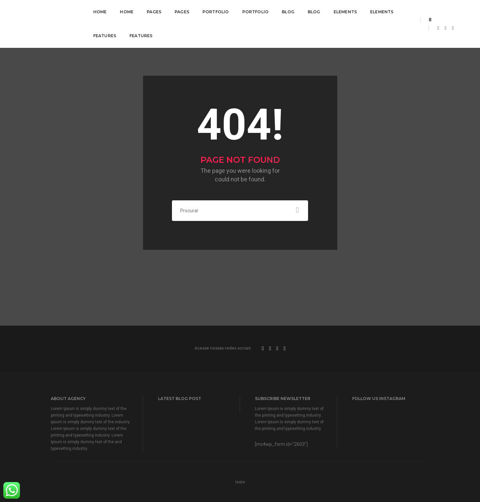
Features (104, 35)
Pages (154, 11)
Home (100, 11)
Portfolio (215, 11)
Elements (345, 11)
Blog (288, 11)
